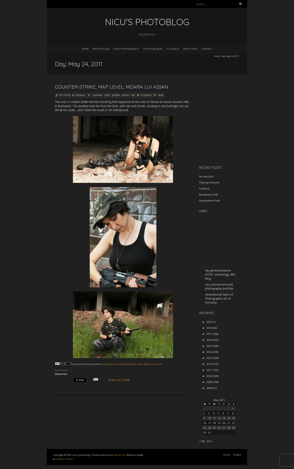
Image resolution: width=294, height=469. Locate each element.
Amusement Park (209, 200)
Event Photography (126, 48)
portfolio (116, 95)
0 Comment (146, 95)
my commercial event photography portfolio (219, 286)
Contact (207, 48)
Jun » (210, 441)
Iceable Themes (64, 458)
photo (107, 95)
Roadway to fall (208, 194)
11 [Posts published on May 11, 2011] (214, 418)
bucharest (97, 95)
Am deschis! (206, 176)
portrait (125, 95)
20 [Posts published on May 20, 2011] (224, 423)
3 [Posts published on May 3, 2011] (208, 413)
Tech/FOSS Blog (152, 48)
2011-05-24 (64, 95)
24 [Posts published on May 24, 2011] (209, 427)
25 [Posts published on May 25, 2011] (214, 427)
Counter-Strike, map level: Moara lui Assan (111, 87)
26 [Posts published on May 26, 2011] (219, 427)
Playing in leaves (209, 182)
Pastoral (204, 188)
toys (133, 95)
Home (85, 48)
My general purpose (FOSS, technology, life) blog (220, 274)
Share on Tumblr (120, 380)
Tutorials (172, 48)
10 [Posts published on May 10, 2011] (209, 418)
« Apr (202, 441)
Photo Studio (101, 48)
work (79, 364)
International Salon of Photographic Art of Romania (219, 298)
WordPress (119, 454)
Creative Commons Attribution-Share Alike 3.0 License (132, 364)
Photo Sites (190, 48)
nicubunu (80, 95)
